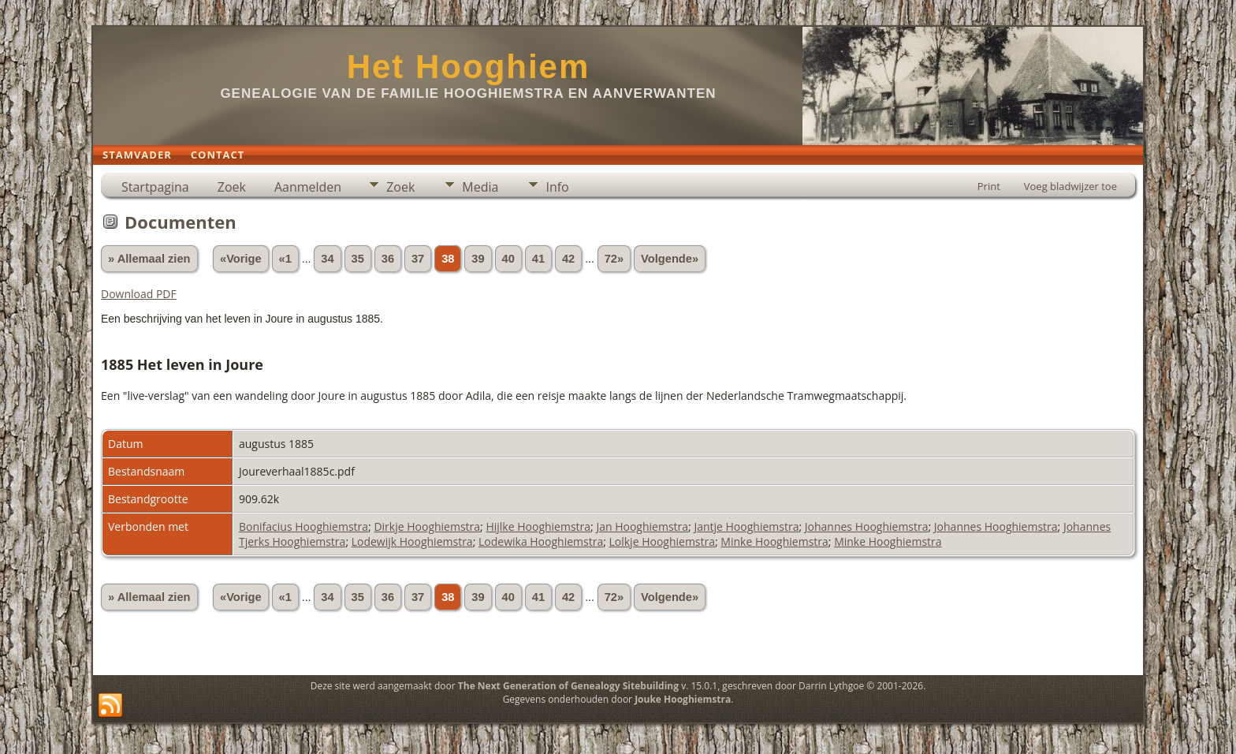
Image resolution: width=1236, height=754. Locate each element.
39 (477, 258)
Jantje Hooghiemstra (746, 526)
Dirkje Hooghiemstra (427, 526)
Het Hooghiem (468, 66)
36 (388, 258)
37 (417, 258)
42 (568, 258)
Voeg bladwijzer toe (1070, 186)
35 (358, 258)
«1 (285, 258)
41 (538, 258)
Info (556, 187)
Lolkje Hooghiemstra (662, 541)
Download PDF (139, 293)
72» (614, 258)
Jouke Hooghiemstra (683, 699)
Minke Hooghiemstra (774, 541)
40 (508, 258)
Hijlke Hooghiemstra (538, 526)
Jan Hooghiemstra (642, 526)
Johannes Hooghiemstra (867, 526)
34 (327, 258)
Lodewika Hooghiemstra (540, 541)
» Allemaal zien (149, 258)
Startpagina (155, 187)
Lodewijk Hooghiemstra (412, 541)
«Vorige (241, 258)
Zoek (232, 187)
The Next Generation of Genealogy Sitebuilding (568, 685)
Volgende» (669, 258)
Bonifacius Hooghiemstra (303, 526)
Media (480, 187)
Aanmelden (307, 187)
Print (988, 186)
